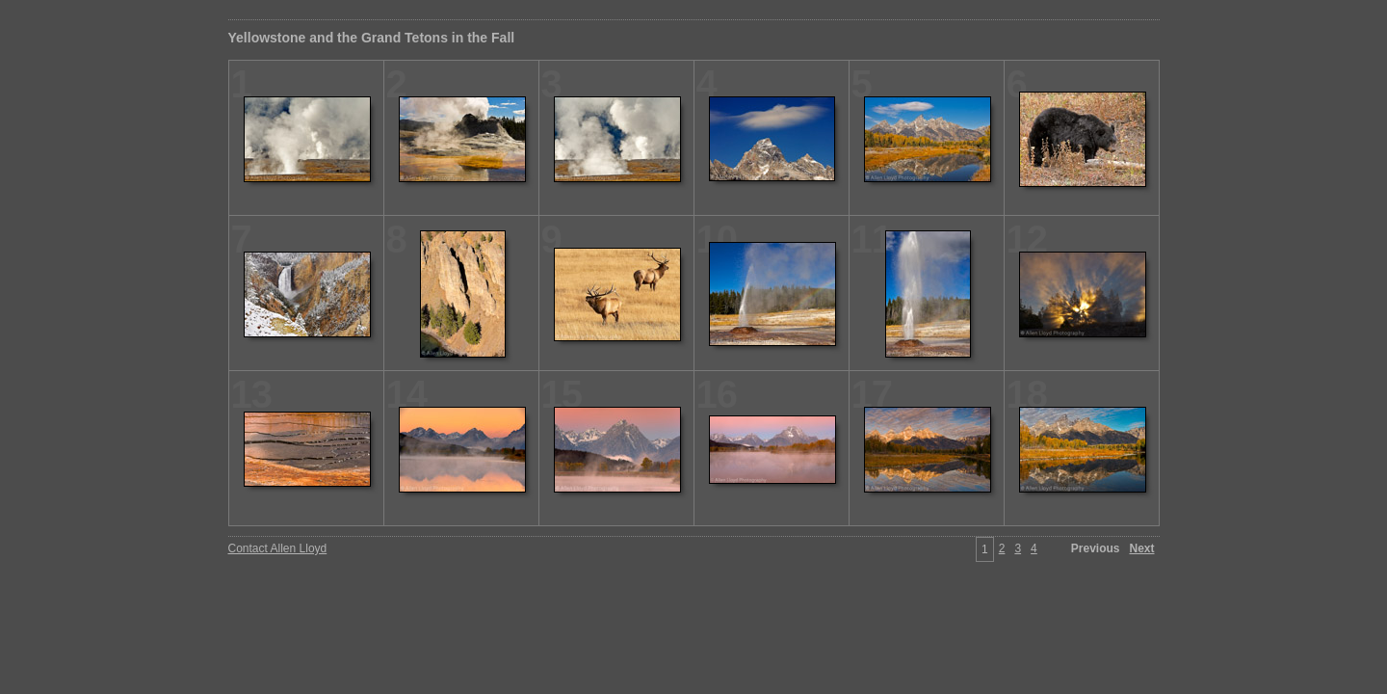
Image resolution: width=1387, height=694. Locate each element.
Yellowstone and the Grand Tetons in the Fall (371, 37)
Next (1141, 548)
